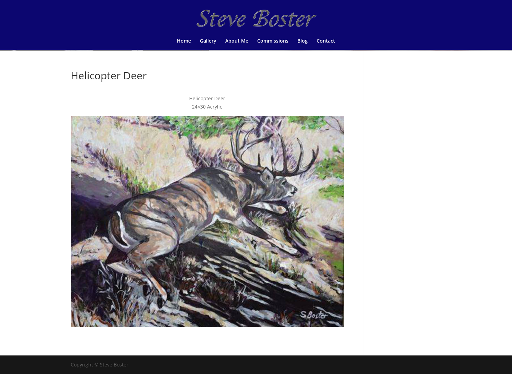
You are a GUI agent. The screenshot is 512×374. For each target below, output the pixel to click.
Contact (326, 41)
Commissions (272, 41)
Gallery (208, 41)
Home (184, 41)
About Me (236, 41)
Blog (302, 41)
